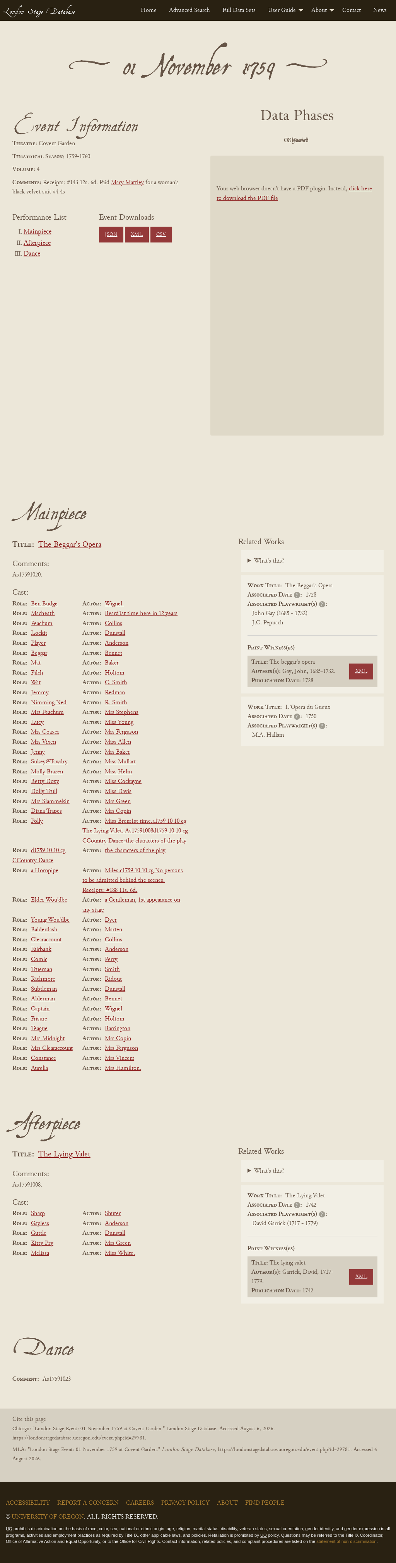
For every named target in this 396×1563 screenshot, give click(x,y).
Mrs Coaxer (45, 732)
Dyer (111, 920)
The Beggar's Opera (69, 545)
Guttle (38, 1233)
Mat (36, 663)
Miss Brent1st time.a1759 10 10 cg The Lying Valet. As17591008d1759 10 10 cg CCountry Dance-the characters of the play (135, 831)
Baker (112, 663)
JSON (111, 234)
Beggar (39, 653)
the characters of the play (135, 851)
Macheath (43, 613)
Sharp (38, 1213)
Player (38, 643)
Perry (111, 959)
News (380, 10)
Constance (43, 1058)
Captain (40, 1009)
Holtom (115, 673)
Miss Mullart (120, 762)
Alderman (43, 999)
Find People (265, 1503)
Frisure (39, 1019)
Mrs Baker (117, 752)
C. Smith (116, 683)
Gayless (40, 1224)
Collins (113, 623)
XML (137, 234)
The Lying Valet (64, 1155)
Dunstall (115, 633)
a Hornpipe (44, 871)
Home (149, 10)
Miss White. (120, 1253)
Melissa (40, 1253)
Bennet (113, 653)
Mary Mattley (127, 183)
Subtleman (44, 989)
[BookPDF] (297, 295)
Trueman (41, 969)
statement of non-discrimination (346, 1541)
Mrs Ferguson (121, 732)
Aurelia (39, 1068)
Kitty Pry (42, 1243)
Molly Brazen (47, 772)
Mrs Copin (118, 811)
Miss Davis (118, 791)
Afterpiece (37, 243)
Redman (115, 693)
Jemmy (40, 693)
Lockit (39, 633)
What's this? (269, 561)
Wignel (113, 1009)
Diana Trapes (46, 811)
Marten (113, 930)
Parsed (359, 140)
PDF (231, 140)
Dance (32, 254)
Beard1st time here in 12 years (141, 613)
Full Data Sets (239, 10)
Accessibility (28, 1503)
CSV (161, 234)
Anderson (116, 643)
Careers (140, 1503)
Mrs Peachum (47, 712)
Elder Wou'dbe (49, 900)
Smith (112, 969)
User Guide (282, 10)
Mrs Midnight (48, 1039)
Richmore (43, 979)
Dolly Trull (44, 791)
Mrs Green (118, 801)
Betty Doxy (45, 781)
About (319, 10)
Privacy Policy (185, 1503)
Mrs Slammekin (50, 801)
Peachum (42, 623)
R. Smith (116, 703)
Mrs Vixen (43, 742)
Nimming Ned (49, 703)
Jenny (38, 752)
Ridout (113, 979)
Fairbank (41, 949)
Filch (37, 673)
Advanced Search (189, 10)
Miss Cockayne (123, 781)
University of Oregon (48, 1517)
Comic (39, 959)
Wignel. (114, 604)
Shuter (113, 1213)
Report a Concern (88, 1503)
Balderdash (44, 930)
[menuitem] (149, 10)
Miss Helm (118, 772)
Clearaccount (46, 940)
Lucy (37, 722)
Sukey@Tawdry (49, 762)
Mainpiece (37, 232)
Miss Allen (118, 742)
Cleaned (316, 140)
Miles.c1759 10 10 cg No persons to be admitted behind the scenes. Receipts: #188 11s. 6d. (132, 880)
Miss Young (119, 722)
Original (274, 140)
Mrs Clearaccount (52, 1048)
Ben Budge (44, 604)
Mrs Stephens (121, 712)
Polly (37, 821)
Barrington (117, 1029)
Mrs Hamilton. (123, 1068)
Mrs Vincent (119, 1058)
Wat (36, 683)
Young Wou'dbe (50, 920)
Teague (39, 1029)
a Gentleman (120, 900)
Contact (351, 10)
